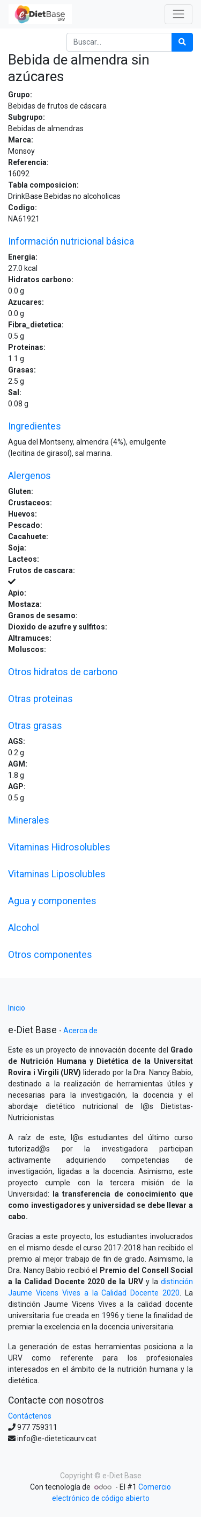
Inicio (16, 1008)
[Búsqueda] (182, 42)
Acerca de (80, 1030)
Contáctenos (29, 1416)
